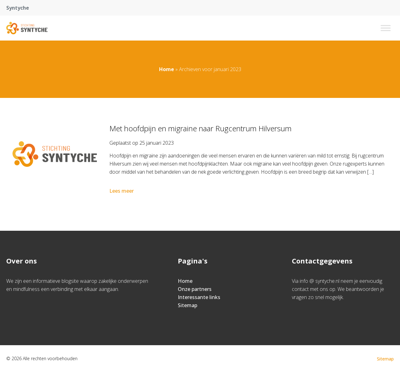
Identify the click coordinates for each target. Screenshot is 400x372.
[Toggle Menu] (386, 28)
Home (166, 69)
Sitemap (187, 305)
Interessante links (199, 297)
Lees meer (122, 190)
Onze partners (195, 289)
